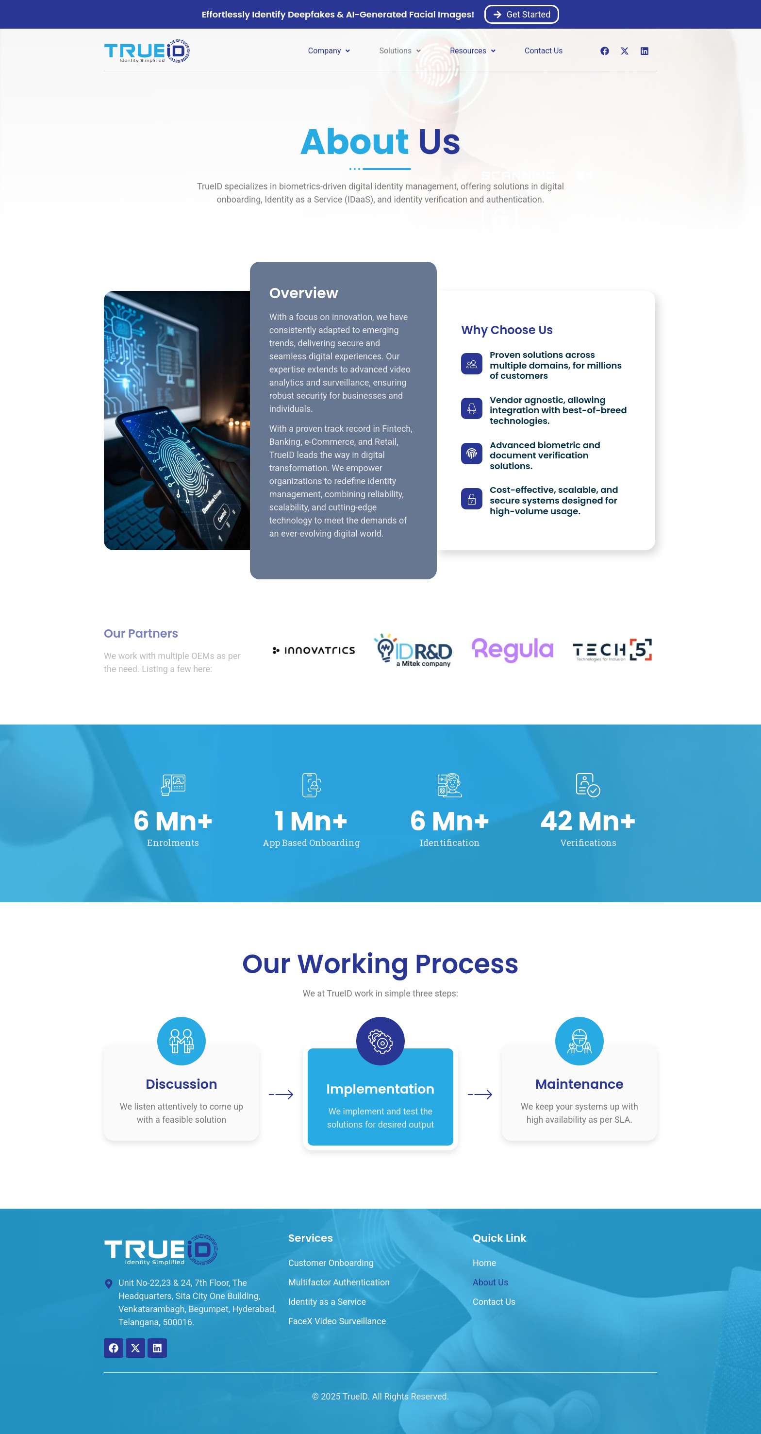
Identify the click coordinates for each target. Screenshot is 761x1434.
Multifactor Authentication (339, 1282)
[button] (329, 51)
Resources (473, 50)
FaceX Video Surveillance (337, 1321)
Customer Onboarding (331, 1263)
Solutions (400, 50)
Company (329, 50)
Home (484, 1263)
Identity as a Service (327, 1302)
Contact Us (544, 50)
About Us (490, 1282)
